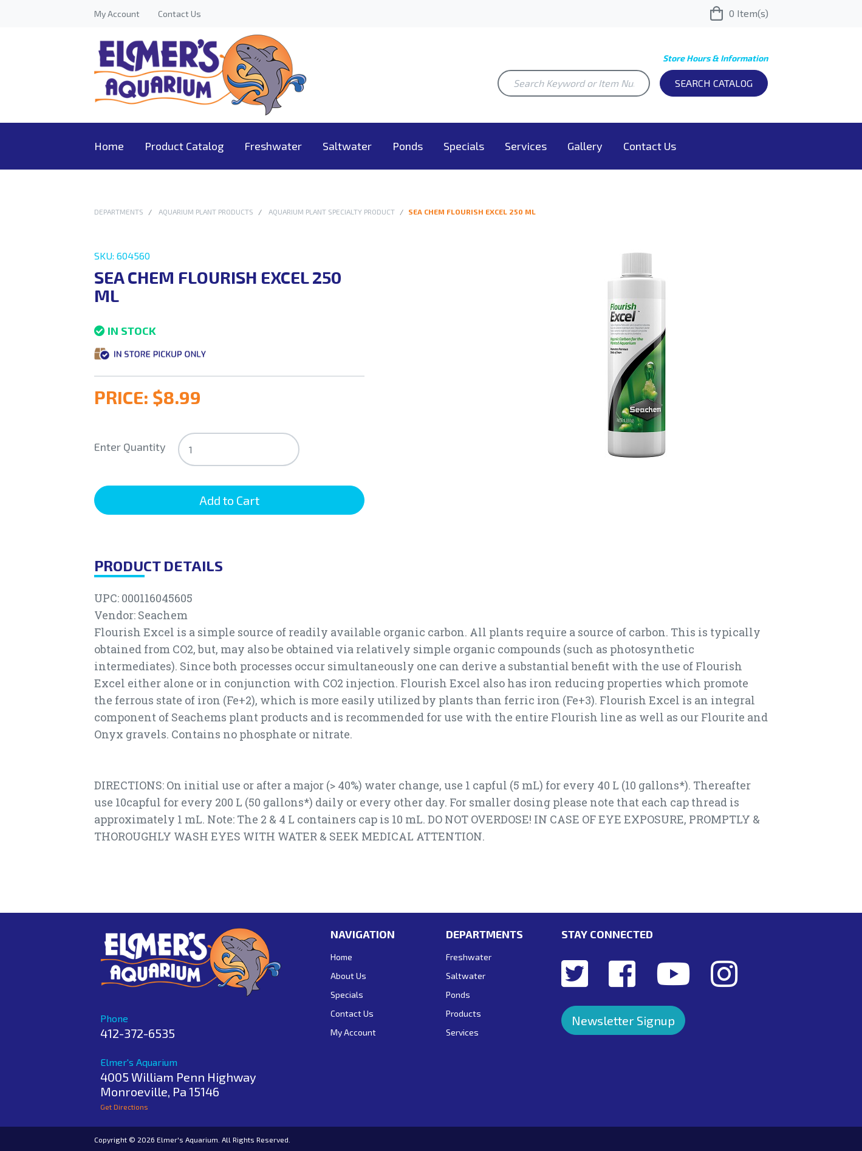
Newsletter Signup (623, 1020)
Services (526, 146)
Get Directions (124, 1106)
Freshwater (273, 146)
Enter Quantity (130, 447)
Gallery (585, 146)
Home (109, 146)
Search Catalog (714, 83)
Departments (118, 211)
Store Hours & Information (715, 58)
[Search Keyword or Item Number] (574, 83)
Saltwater (347, 146)
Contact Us (179, 14)
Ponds (407, 146)
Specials (463, 146)
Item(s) (739, 13)
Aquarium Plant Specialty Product (332, 211)
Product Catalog (184, 146)
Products (463, 1013)
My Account (117, 14)
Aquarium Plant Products (206, 211)
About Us (348, 976)
